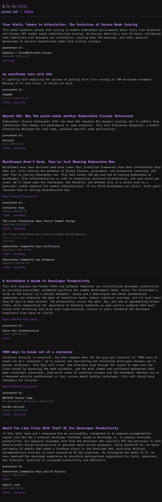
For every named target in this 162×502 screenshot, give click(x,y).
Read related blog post (20, 196)
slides (6, 102)
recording (8, 60)
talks (17, 11)
